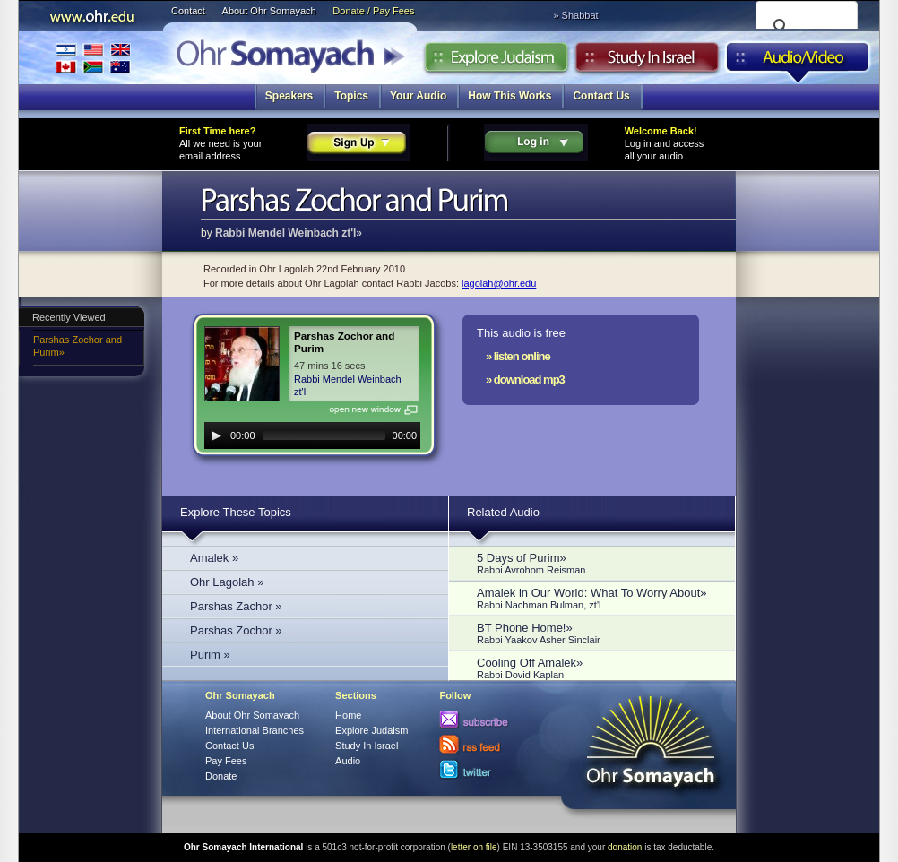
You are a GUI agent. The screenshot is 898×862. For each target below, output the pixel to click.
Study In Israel (366, 745)
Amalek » (214, 558)
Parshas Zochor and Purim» (77, 346)
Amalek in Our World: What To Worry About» (597, 598)
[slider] (324, 435)
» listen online (518, 356)
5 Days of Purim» (597, 563)
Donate (221, 776)
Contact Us (601, 96)
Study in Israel (647, 61)
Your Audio (418, 96)
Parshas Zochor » (236, 630)
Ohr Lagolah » (226, 582)
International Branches (93, 57)
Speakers (289, 96)
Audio (798, 61)
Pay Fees (225, 760)
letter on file (474, 847)
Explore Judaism (496, 61)
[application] (312, 435)
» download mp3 (525, 379)
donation (625, 847)
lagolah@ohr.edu (499, 283)
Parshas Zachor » (236, 606)
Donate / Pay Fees (373, 10)
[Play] (216, 435)
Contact (188, 10)
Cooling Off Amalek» (597, 668)
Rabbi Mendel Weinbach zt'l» (288, 233)
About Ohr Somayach (269, 10)
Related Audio (503, 512)
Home (348, 715)
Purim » (210, 654)
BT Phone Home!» (597, 633)
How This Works (509, 96)
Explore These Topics (235, 512)
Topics (351, 96)
